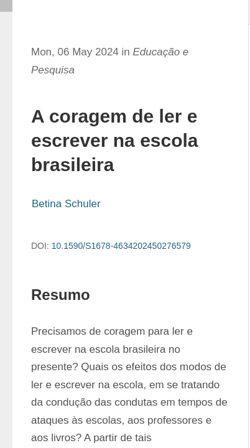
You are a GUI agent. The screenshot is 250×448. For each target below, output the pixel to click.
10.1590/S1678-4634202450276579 (121, 246)
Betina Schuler (66, 204)
